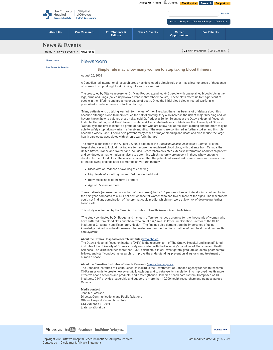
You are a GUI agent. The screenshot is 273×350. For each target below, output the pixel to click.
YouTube (71, 329)
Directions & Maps (202, 21)
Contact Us (221, 21)
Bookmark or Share (219, 51)
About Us (55, 32)
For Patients (211, 34)
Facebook (86, 329)
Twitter (102, 329)
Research (206, 3)
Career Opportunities (179, 34)
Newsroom (87, 51)
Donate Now (220, 329)
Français (184, 21)
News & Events (148, 34)
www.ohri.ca (150, 239)
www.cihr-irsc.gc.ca (161, 264)
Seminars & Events (57, 67)
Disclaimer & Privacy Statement (81, 342)
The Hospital (189, 3)
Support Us (222, 3)
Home (173, 21)
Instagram (117, 329)
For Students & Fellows (116, 34)
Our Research (84, 34)
